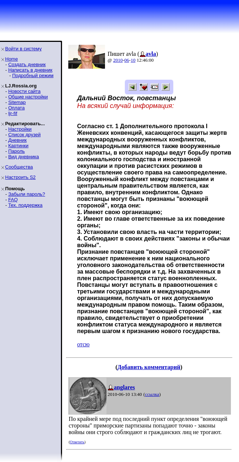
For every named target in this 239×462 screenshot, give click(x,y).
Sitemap (17, 102)
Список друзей (24, 134)
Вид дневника (23, 156)
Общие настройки (28, 97)
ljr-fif (12, 113)
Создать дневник (27, 64)
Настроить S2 (20, 177)
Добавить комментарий (148, 367)
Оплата (16, 108)
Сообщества (19, 167)
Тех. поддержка (25, 205)
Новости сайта (24, 91)
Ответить (77, 442)
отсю (83, 344)
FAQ (13, 199)
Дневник (17, 140)
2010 (118, 60)
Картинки (18, 145)
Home (11, 59)
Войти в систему (23, 48)
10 (133, 60)
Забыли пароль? (26, 194)
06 (126, 60)
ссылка (152, 394)
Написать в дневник (30, 70)
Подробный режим (32, 75)
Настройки (20, 129)
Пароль (16, 151)
